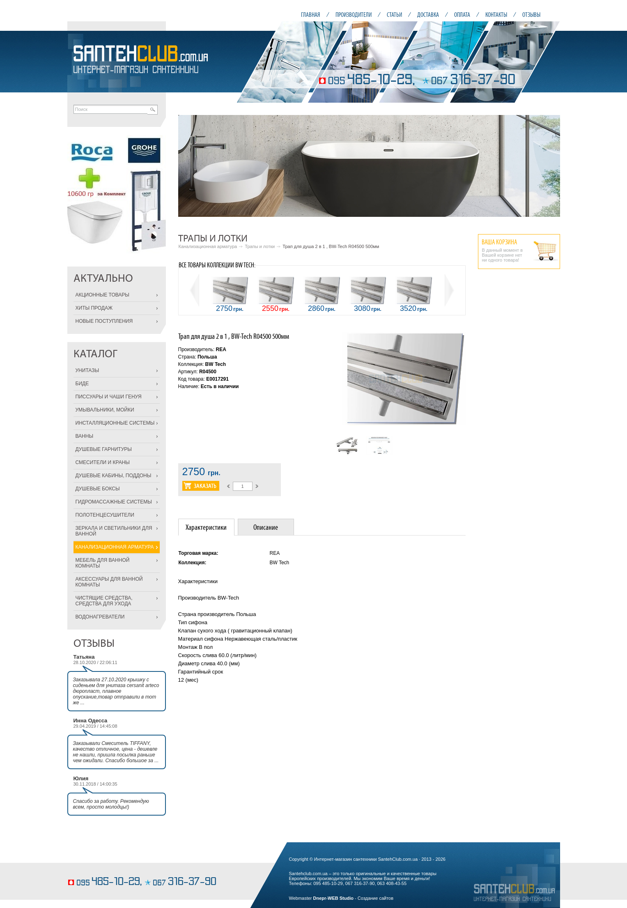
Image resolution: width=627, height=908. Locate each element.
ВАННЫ (85, 436)
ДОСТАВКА (428, 14)
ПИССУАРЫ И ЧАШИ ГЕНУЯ (109, 397)
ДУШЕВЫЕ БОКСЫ (98, 489)
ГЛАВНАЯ (310, 14)
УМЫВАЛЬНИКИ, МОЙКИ (105, 410)
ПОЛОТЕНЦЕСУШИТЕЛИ (105, 515)
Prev (188, 165)
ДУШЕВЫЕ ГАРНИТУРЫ (104, 449)
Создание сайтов (375, 898)
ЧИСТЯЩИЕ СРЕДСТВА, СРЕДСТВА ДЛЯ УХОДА (104, 601)
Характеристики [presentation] (206, 527)
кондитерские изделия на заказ (99, 869)
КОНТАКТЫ (496, 14)
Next (549, 165)
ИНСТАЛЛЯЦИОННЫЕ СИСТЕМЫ (115, 423)
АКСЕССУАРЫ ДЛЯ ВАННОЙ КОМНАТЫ (109, 582)
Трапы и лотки (260, 246)
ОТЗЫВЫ (531, 14)
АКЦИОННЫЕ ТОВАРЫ (102, 295)
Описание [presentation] (265, 527)
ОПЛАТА (462, 14)
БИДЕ (82, 383)
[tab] (206, 527)
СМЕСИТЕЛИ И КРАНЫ (103, 462)
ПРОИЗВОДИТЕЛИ (353, 14)
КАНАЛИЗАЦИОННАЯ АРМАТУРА (115, 547)
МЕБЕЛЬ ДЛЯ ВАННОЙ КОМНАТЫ (103, 563)
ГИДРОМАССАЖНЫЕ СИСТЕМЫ (114, 502)
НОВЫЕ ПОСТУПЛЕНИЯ (104, 321)
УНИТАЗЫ (87, 370)
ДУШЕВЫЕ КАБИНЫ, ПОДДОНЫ (114, 475)
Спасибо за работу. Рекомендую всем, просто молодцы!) (111, 804)
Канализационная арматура (208, 246)
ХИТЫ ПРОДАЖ (94, 308)
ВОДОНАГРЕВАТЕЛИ (100, 617)
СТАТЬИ (394, 14)
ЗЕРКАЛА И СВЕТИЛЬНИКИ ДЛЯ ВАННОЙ (114, 531)
